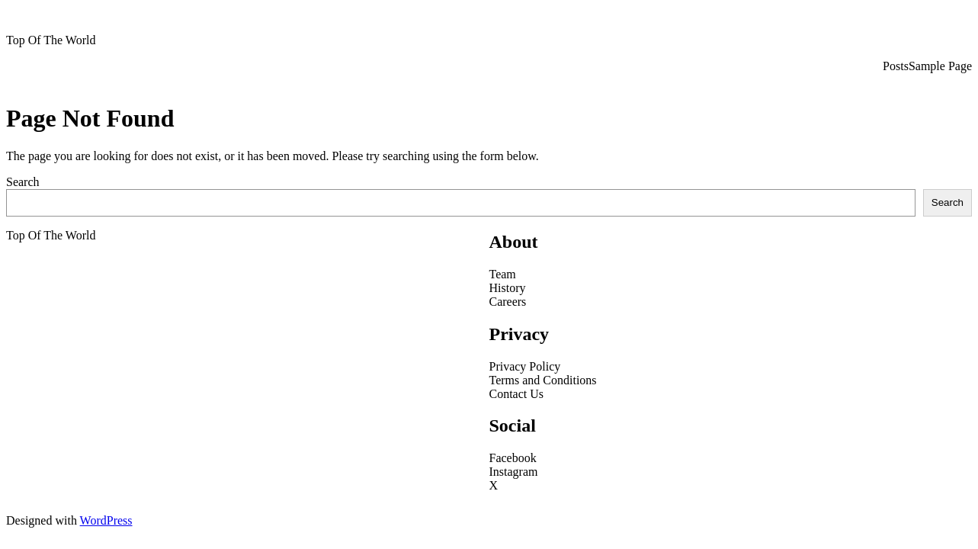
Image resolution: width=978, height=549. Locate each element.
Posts (896, 65)
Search (23, 181)
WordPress (106, 520)
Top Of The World (50, 40)
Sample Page (940, 65)
